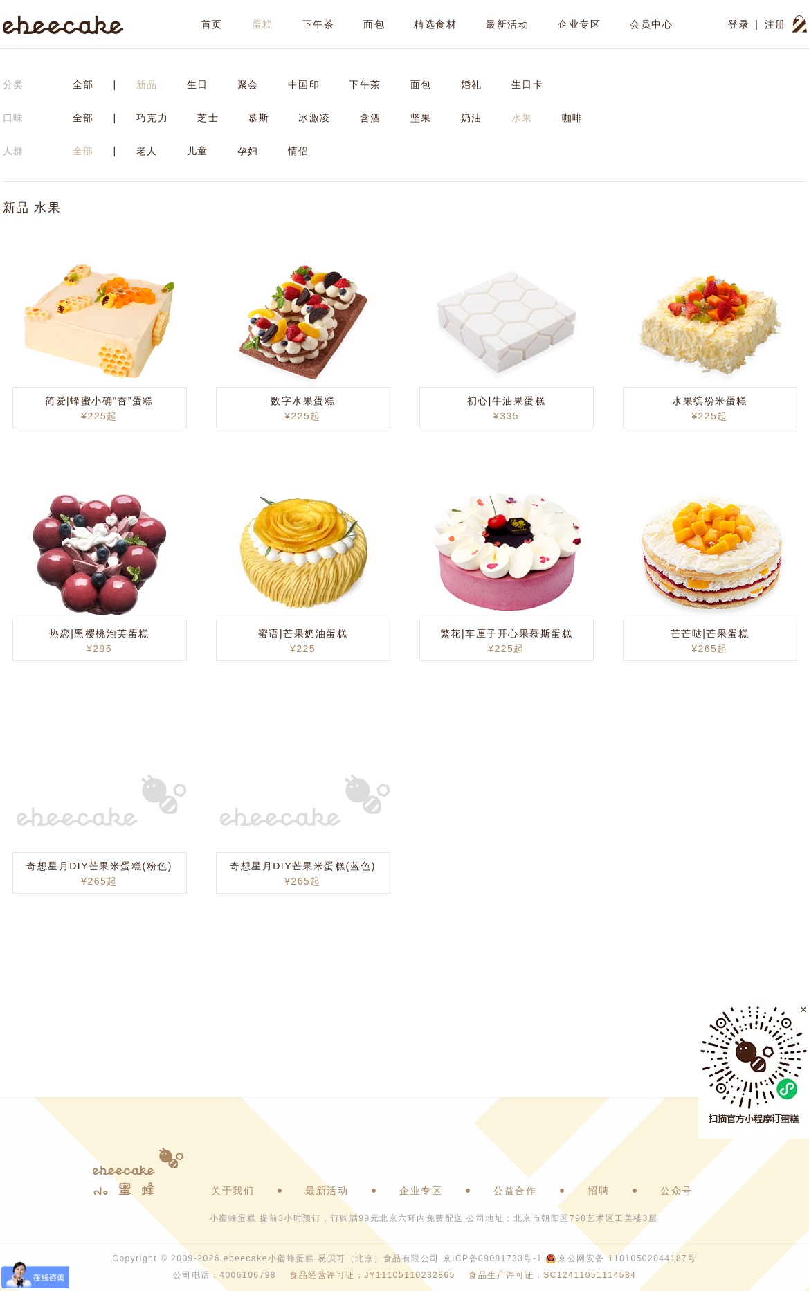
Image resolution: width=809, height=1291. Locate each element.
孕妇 (248, 150)
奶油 (471, 117)
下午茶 (318, 24)
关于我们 (232, 1190)
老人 (147, 150)
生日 (197, 84)
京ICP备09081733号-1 (493, 1258)
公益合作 (514, 1190)
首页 (212, 24)
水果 (522, 117)
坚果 (421, 117)
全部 (83, 84)
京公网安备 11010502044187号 (627, 1258)
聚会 (248, 84)
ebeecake (63, 24)
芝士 (208, 117)
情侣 (298, 150)
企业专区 (579, 24)
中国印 (304, 84)
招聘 (598, 1190)
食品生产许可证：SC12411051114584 (552, 1275)
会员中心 (651, 24)
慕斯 (258, 117)
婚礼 (471, 84)
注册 (775, 24)
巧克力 (152, 117)
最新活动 (507, 24)
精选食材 (435, 24)
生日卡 (527, 84)
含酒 (370, 117)
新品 (147, 84)
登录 (738, 24)
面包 (374, 24)
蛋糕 (262, 24)
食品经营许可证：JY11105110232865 (372, 1275)
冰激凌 (314, 117)
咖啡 (572, 117)
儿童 (197, 150)
